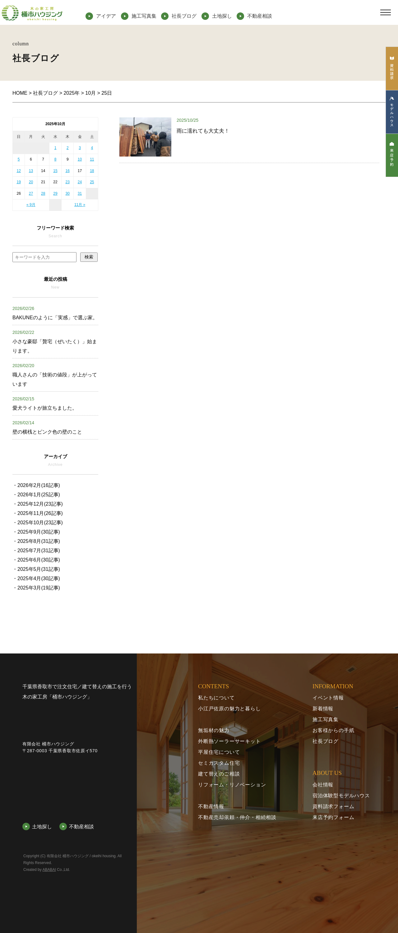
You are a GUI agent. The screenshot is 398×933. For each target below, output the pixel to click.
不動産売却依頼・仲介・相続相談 (237, 817)
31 (80, 193)
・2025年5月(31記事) (36, 569)
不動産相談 (259, 16)
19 (18, 182)
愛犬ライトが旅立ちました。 (44, 403)
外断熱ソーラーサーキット (229, 741)
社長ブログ (184, 16)
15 (55, 171)
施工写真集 (144, 16)
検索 (89, 256)
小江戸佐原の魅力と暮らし (229, 708)
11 (92, 159)
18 (92, 171)
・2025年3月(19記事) (36, 587)
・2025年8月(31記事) (36, 541)
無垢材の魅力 (213, 730)
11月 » (79, 205)
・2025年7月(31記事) (36, 550)
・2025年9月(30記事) (36, 532)
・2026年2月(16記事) (36, 485)
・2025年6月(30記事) (36, 559)
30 (68, 193)
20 (31, 182)
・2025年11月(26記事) (37, 513)
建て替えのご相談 (219, 773)
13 (31, 171)
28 (43, 193)
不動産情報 (211, 806)
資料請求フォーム (333, 806)
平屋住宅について (219, 752)
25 (92, 182)
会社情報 (322, 784)
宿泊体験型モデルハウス (341, 795)
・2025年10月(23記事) (37, 522)
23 (68, 182)
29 (55, 193)
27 (31, 193)
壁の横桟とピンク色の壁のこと (47, 427)
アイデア (106, 16)
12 (18, 171)
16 (68, 171)
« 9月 (30, 205)
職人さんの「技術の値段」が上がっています (54, 375)
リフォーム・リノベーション (232, 784)
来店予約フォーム (333, 817)
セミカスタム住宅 (219, 763)
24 (80, 182)
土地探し (222, 16)
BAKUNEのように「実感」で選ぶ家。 (55, 313)
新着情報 (322, 708)
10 (80, 159)
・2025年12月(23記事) (37, 504)
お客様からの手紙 (333, 730)
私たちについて (216, 697)
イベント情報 (328, 697)
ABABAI (49, 911)
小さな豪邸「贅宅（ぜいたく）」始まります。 (54, 341)
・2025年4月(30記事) (36, 578)
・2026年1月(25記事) (36, 494)
